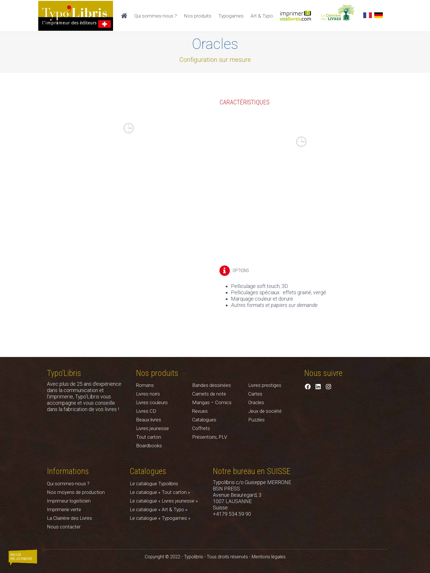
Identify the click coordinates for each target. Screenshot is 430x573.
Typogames (231, 16)
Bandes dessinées (211, 385)
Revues (200, 411)
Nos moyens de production (76, 492)
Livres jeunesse (152, 428)
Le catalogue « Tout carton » (160, 492)
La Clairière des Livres (341, 15)
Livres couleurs (152, 402)
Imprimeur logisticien (69, 501)
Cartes (255, 394)
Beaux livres (148, 420)
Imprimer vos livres (298, 16)
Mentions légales (269, 556)
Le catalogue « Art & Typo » (159, 509)
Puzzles (256, 420)
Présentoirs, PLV (209, 437)
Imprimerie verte (64, 509)
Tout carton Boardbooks (149, 441)
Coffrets (201, 428)
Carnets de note (209, 394)
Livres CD (146, 411)
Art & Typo (262, 16)
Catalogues (204, 420)
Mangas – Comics (212, 402)
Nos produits (197, 16)
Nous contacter (64, 527)
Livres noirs (148, 394)
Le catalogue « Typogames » (160, 518)
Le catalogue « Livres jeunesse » (164, 501)
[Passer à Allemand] (378, 15)
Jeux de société (265, 411)
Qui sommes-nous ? (155, 16)
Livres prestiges (264, 385)
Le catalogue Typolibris (154, 483)
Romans (145, 385)
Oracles (256, 402)
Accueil (124, 16)
